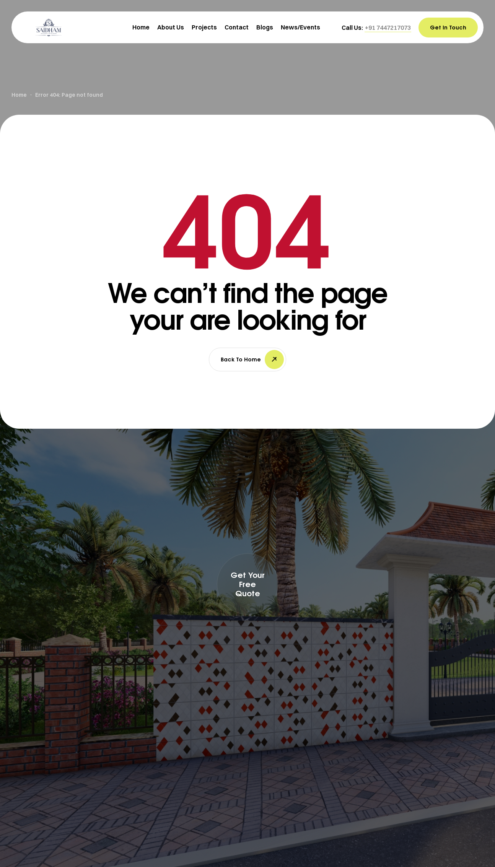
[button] (388, 27)
